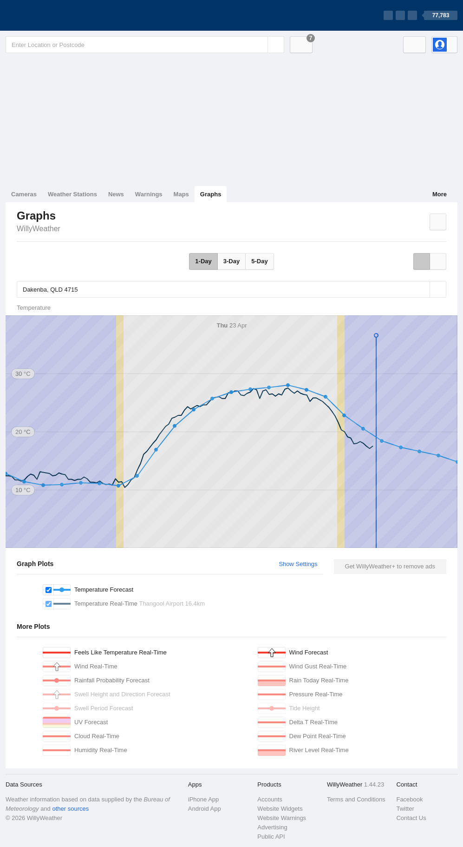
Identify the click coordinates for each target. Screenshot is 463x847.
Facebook (409, 799)
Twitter (405, 808)
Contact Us (411, 817)
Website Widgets (279, 808)
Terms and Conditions (356, 799)
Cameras (24, 194)
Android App (204, 808)
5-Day (259, 261)
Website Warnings (281, 817)
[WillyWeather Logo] (49, 15)
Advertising (272, 827)
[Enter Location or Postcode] (145, 44)
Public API (271, 836)
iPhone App (203, 799)
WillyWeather (38, 229)
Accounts (269, 799)
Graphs (211, 194)
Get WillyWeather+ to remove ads (390, 566)
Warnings (149, 194)
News (116, 194)
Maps (181, 194)
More (439, 194)
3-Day (231, 261)
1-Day (203, 261)
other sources (70, 808)
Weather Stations (72, 194)
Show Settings (298, 563)
